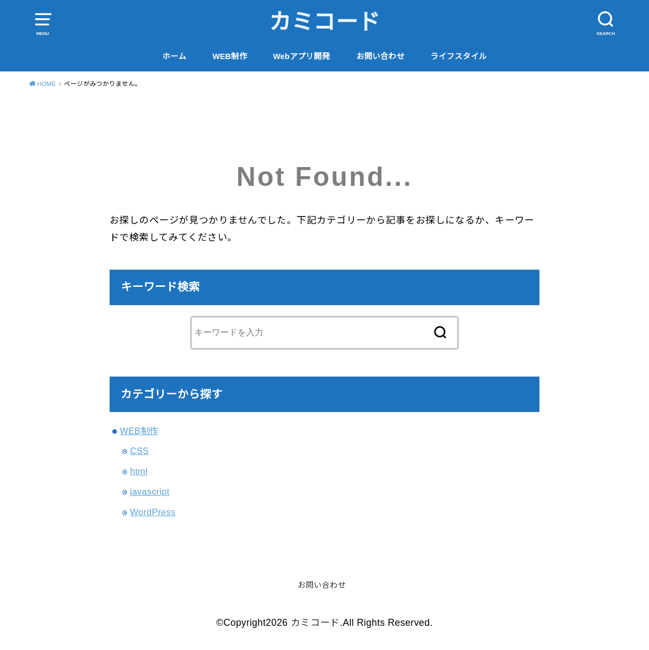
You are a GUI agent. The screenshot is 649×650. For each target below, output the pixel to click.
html (139, 471)
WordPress (153, 512)
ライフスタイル (458, 56)
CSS (139, 451)
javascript (150, 491)
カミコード (324, 22)
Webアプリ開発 (301, 56)
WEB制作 (229, 56)
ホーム (174, 56)
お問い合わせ (380, 56)
